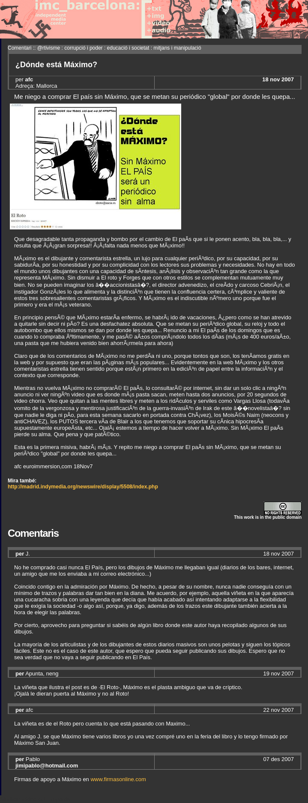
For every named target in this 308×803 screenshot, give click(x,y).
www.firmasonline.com (118, 779)
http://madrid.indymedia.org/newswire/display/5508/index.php (83, 487)
